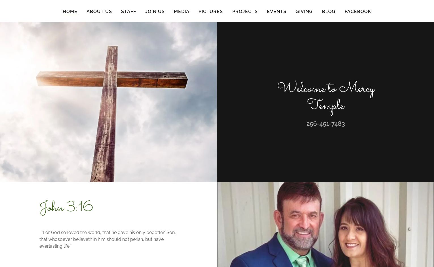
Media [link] (181, 11)
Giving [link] (304, 11)
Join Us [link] (155, 11)
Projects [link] (245, 11)
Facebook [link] (358, 11)
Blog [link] (329, 11)
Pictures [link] (211, 11)
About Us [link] (99, 11)
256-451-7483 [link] (325, 123)
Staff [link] (128, 11)
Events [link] (276, 11)
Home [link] (70, 11)
